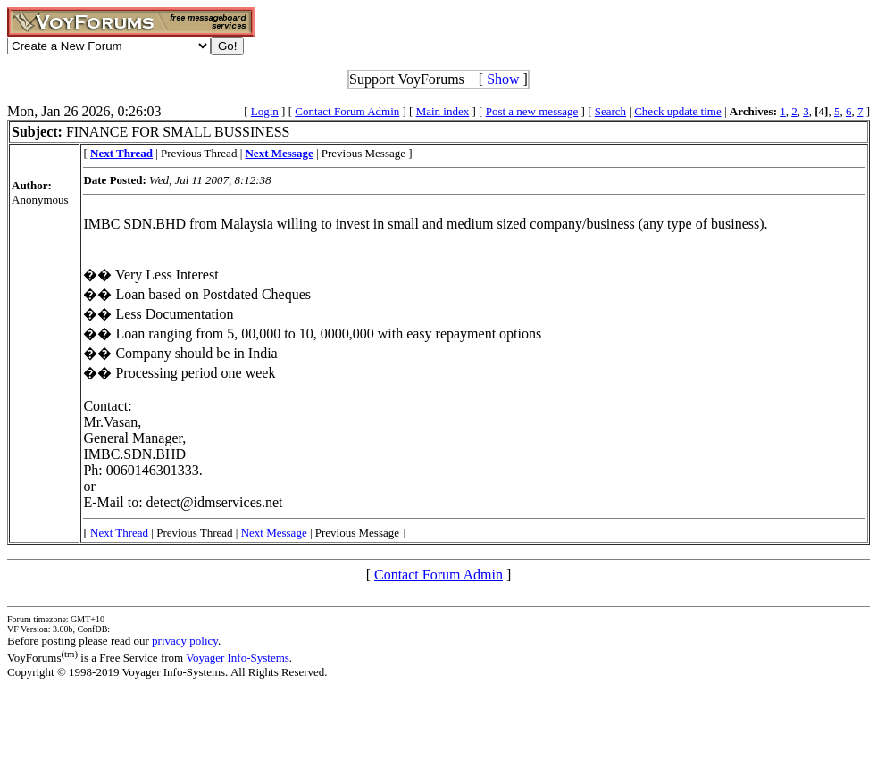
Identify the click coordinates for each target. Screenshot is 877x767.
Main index (443, 111)
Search (610, 111)
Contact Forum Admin (347, 111)
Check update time (677, 111)
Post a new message (532, 111)
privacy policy (185, 640)
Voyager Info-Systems (237, 657)
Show (503, 79)
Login (265, 111)
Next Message (274, 532)
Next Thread (119, 532)
